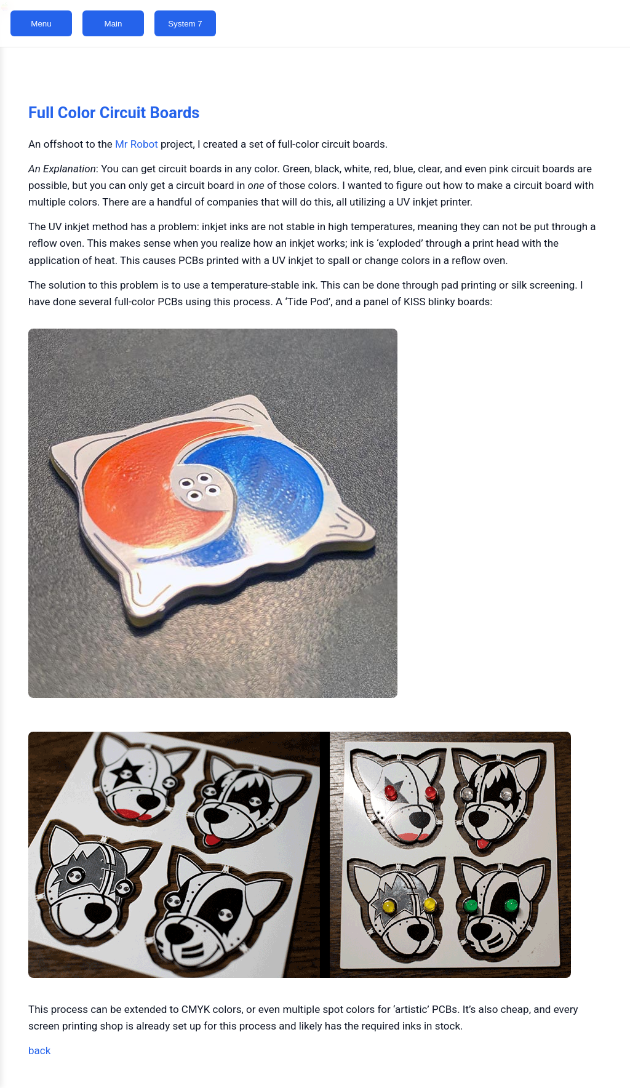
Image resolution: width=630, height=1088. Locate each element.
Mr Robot (136, 144)
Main (113, 23)
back (39, 1050)
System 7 (185, 23)
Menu (41, 23)
